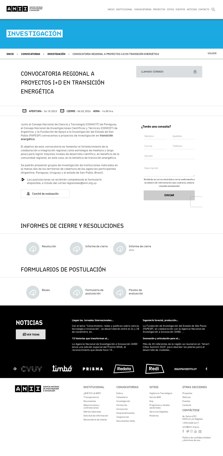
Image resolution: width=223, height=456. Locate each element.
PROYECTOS (159, 9)
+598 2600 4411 (190, 423)
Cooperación (122, 417)
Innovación (122, 409)
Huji (151, 401)
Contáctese (191, 410)
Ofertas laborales (92, 411)
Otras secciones (194, 387)
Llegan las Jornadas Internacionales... (93, 320)
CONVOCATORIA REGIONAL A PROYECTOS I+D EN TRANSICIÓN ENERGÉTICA (116, 53)
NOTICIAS (192, 9)
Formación (121, 405)
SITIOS (170, 9)
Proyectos (187, 393)
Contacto (186, 405)
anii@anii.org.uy (190, 427)
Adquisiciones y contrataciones (91, 406)
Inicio (10, 54)
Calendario (122, 397)
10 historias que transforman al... (90, 338)
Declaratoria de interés (95, 419)
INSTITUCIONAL (124, 9)
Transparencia (91, 397)
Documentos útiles (125, 421)
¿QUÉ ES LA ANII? (92, 393)
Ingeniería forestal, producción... (160, 320)
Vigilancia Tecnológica (160, 393)
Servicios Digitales (158, 411)
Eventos (186, 401)
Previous (15, 369)
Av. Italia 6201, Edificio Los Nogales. (192, 417)
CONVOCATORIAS (142, 9)
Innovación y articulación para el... (161, 338)
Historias (154, 415)
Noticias (186, 397)
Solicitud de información (95, 415)
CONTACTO (203, 9)
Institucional (93, 387)
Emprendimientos (125, 413)
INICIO (111, 9)
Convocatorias (30, 54)
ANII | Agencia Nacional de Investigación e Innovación (25, 8)
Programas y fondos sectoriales (159, 406)
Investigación (56, 54)
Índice (119, 393)
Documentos (89, 401)
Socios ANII (155, 397)
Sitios (154, 387)
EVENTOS (180, 9)
